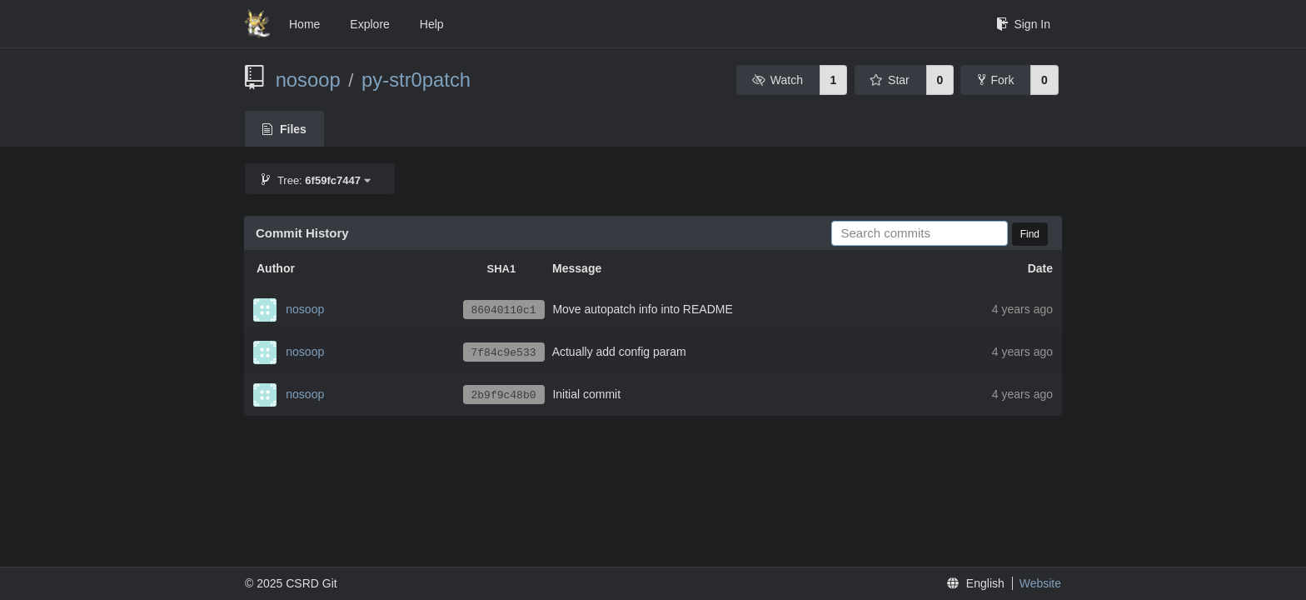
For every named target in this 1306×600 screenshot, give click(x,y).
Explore (369, 24)
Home (304, 24)
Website (1040, 583)
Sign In (1023, 24)
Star (890, 80)
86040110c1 (503, 310)
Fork (996, 80)
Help (432, 24)
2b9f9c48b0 (503, 395)
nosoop (308, 79)
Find (1029, 234)
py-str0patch (416, 79)
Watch (777, 80)
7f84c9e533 (503, 353)
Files (284, 129)
